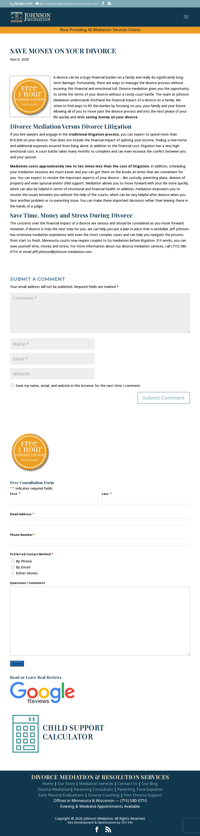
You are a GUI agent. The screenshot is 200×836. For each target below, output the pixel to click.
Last (107, 494)
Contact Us (127, 783)
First (16, 494)
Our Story (66, 783)
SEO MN (127, 822)
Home (47, 783)
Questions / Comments (27, 583)
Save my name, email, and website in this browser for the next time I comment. (78, 385)
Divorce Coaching (104, 795)
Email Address (22, 514)
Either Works (27, 573)
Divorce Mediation (54, 789)
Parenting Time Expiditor (140, 789)
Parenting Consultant (93, 789)
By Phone (24, 561)
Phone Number (22, 535)
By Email (23, 567)
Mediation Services (96, 783)
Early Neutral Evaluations (61, 795)
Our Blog (150, 783)
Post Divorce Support (143, 795)
